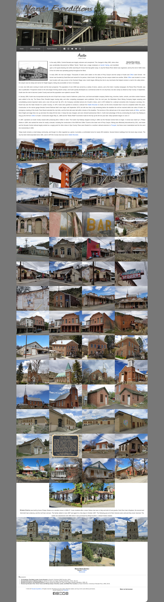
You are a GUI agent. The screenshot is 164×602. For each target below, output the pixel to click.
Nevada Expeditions (37, 588)
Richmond (82, 572)
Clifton (132, 75)
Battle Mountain (93, 105)
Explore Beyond (52, 49)
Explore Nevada (35, 49)
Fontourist (65, 590)
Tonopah (113, 125)
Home (21, 49)
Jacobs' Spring (104, 65)
